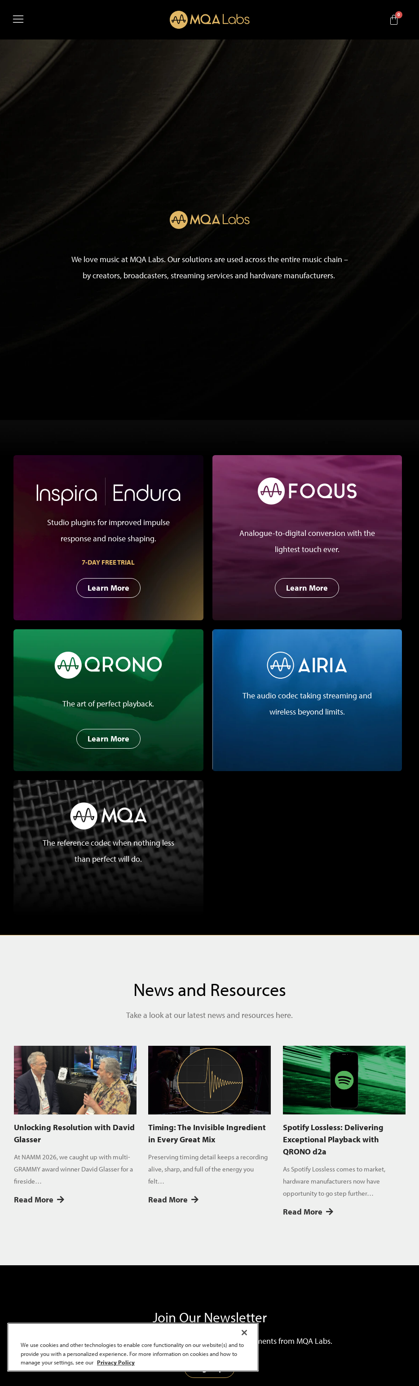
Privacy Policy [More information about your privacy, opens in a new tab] (116, 1362)
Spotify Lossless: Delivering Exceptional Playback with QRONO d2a (333, 1139)
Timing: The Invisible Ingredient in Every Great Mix (207, 1133)
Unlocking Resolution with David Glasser (74, 1133)
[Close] (244, 1332)
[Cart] (394, 20)
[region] (133, 1347)
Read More (39, 1199)
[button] (55, 19)
